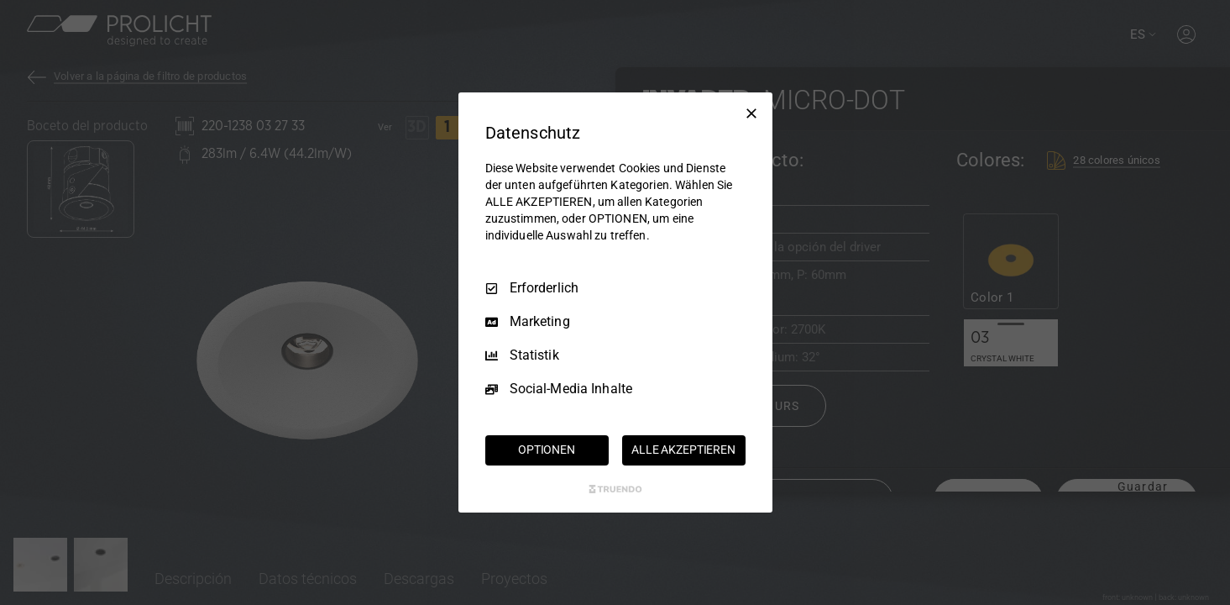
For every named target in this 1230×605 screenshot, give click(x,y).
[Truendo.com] (615, 489)
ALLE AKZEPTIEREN (683, 449)
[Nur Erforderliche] (751, 113)
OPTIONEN (546, 449)
